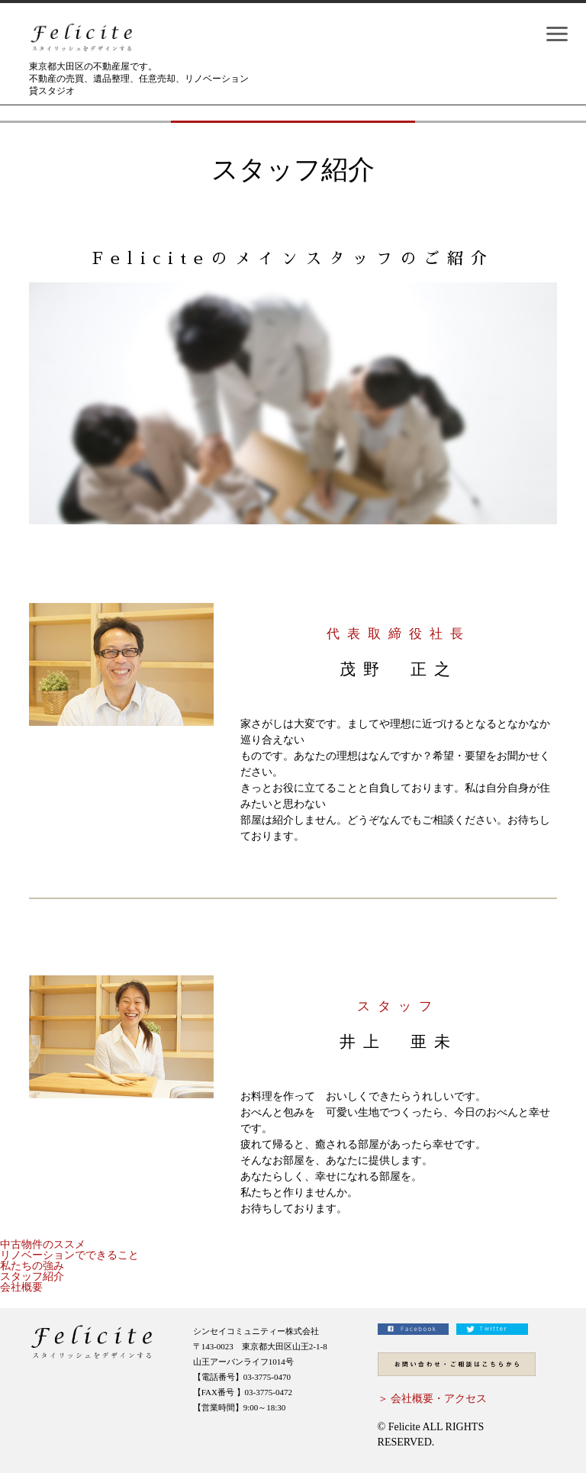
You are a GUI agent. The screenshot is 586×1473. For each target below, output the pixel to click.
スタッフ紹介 (32, 1276)
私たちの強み (32, 1266)
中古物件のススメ (42, 1244)
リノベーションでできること (69, 1255)
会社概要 (21, 1287)
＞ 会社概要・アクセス (433, 1398)
